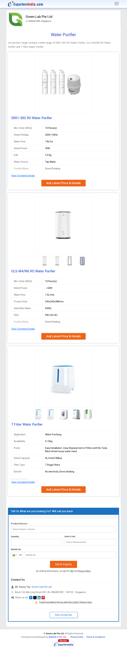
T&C (72, 571)
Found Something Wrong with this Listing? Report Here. (65, 602)
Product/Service (19, 523)
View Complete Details (23, 175)
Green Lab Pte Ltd (39, 16)
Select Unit (69, 536)
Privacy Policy (84, 571)
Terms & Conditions (95, 637)
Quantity (15, 536)
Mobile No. (16, 549)
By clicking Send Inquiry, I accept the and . (63, 571)
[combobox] (16, 555)
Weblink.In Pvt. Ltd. (57, 637)
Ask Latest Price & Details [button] (63, 183)
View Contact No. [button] (63, 615)
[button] (30, 597)
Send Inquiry (63, 564)
